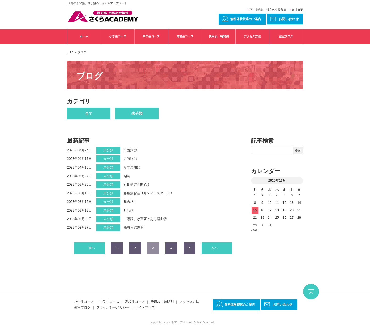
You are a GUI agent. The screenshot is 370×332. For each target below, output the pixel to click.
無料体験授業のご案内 (245, 19)
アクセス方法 (252, 36)
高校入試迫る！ (135, 227)
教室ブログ (286, 36)
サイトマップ (145, 307)
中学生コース (151, 36)
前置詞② (130, 150)
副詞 (127, 176)
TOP (70, 52)
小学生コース (117, 36)
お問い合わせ (283, 304)
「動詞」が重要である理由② (145, 219)
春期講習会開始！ (137, 184)
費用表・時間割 (219, 36)
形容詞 (129, 210)
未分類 (137, 113)
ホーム (84, 36)
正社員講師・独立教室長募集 (267, 9)
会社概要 (297, 9)
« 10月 (254, 230)
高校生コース (185, 36)
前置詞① (130, 159)
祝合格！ (130, 202)
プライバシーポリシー (112, 307)
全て (88, 113)
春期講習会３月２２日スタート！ (148, 193)
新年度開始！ (133, 167)
